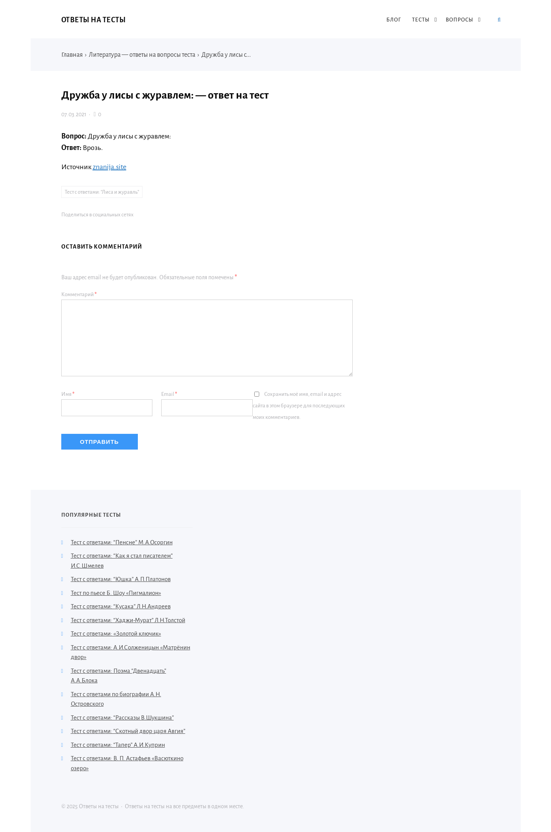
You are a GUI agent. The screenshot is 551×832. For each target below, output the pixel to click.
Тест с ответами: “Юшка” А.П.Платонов (121, 579)
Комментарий (79, 294)
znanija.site (109, 167)
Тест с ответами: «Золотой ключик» (116, 633)
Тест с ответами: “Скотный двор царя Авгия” (128, 731)
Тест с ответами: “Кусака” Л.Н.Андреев (121, 606)
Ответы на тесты (93, 20)
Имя (68, 394)
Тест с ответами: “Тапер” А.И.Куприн (118, 744)
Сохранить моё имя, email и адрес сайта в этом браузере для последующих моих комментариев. (299, 405)
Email (169, 394)
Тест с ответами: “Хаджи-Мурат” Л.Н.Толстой (128, 620)
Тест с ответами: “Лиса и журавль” (102, 192)
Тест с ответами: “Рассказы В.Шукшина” (122, 717)
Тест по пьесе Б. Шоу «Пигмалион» (116, 593)
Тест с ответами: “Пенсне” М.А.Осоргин (122, 542)
